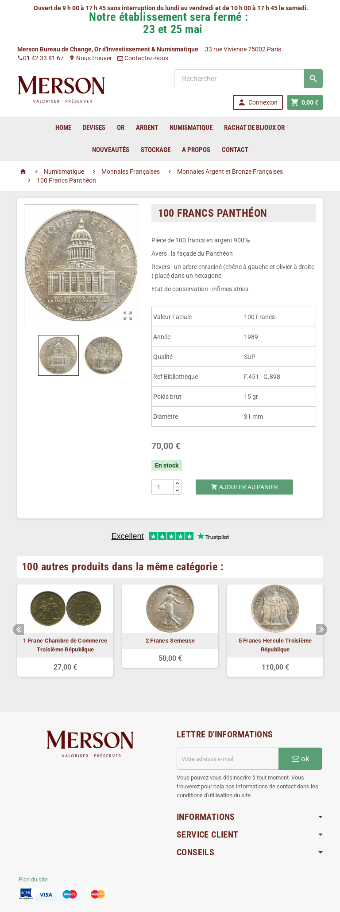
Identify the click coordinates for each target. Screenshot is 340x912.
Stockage (155, 150)
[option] (65, 631)
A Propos (196, 150)
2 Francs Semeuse (170, 640)
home (63, 128)
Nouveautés (110, 150)
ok (300, 758)
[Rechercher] (248, 78)
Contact (235, 150)
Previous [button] (18, 629)
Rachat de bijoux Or (254, 128)
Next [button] (321, 629)
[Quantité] (162, 487)
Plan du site (33, 879)
